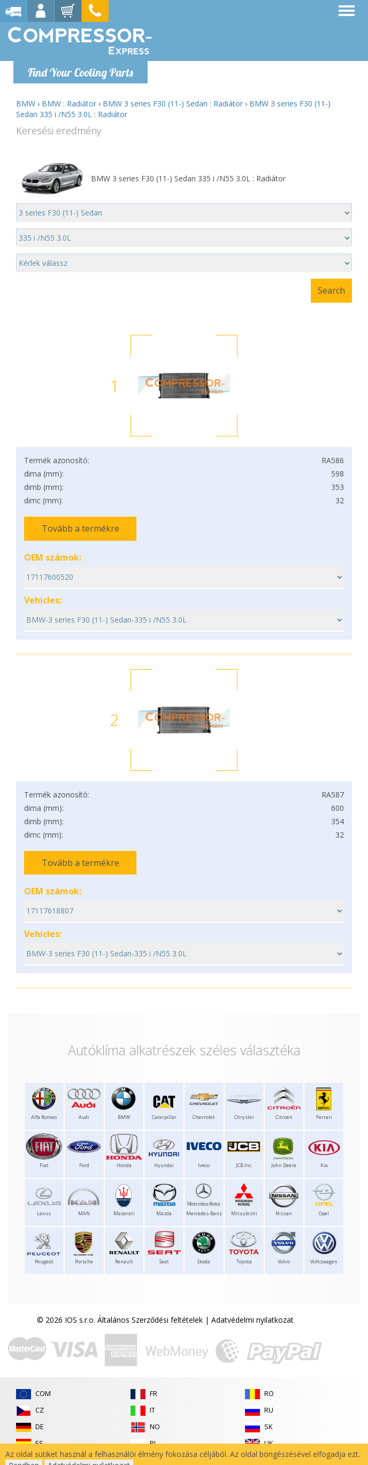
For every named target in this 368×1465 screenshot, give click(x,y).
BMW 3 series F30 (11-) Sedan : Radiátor (173, 103)
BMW (25, 103)
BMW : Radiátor (69, 103)
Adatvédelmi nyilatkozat (252, 1320)
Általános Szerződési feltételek (150, 1320)
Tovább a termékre (80, 528)
